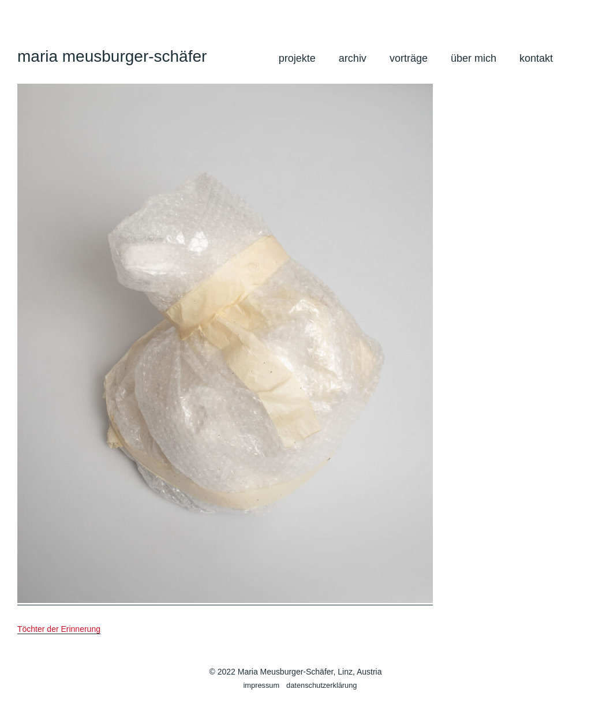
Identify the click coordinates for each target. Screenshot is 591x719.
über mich (473, 58)
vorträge (409, 58)
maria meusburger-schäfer (112, 56)
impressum (262, 685)
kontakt (536, 58)
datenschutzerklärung (321, 685)
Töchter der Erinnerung (58, 629)
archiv (352, 58)
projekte (297, 58)
